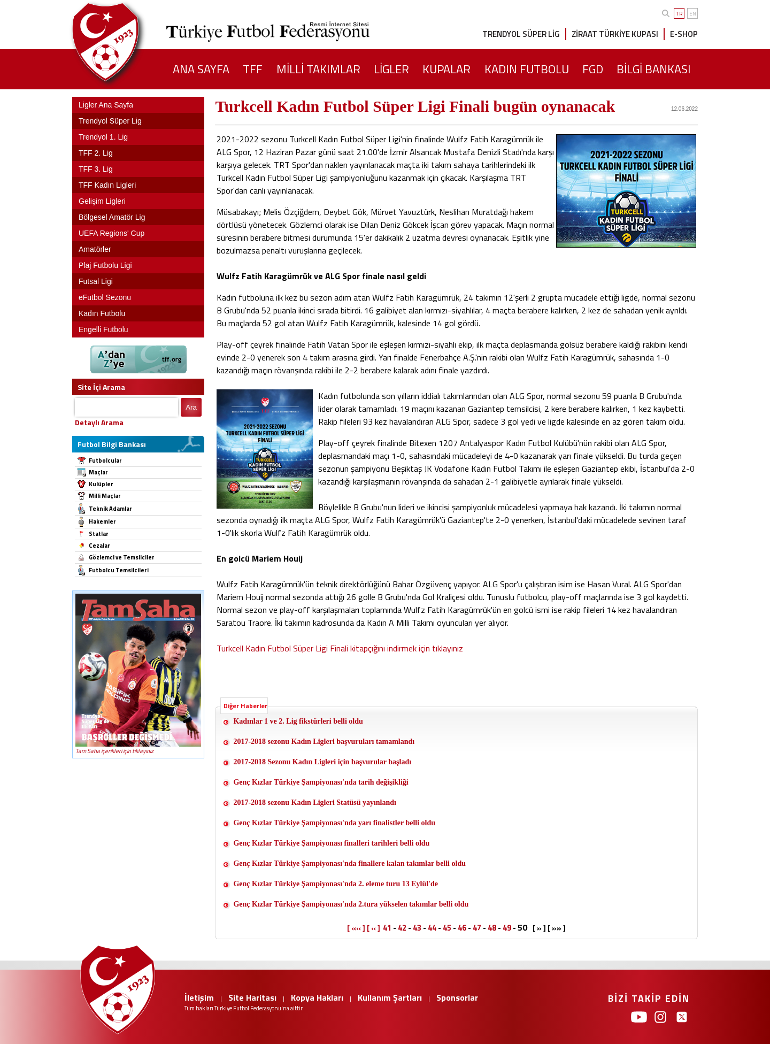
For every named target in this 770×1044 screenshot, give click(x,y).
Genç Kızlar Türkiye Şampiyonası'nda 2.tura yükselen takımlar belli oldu (350, 904)
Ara (191, 407)
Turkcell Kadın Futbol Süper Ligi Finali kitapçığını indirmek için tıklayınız (340, 648)
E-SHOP (684, 34)
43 (417, 928)
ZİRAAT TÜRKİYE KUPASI (615, 34)
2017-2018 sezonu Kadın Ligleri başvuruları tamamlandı (323, 742)
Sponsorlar (457, 997)
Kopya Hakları (317, 997)
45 (447, 928)
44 (432, 928)
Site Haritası (252, 997)
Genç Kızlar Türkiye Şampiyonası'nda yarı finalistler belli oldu (334, 823)
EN (692, 14)
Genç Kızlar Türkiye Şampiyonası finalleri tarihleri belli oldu (331, 843)
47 (477, 928)
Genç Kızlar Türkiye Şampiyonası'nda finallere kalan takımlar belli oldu (349, 863)
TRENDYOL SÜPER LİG (521, 34)
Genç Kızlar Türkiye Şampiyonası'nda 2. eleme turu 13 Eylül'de (335, 884)
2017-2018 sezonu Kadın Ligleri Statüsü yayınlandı (314, 803)
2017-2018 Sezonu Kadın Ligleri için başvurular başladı (322, 762)
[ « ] (373, 928)
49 (507, 928)
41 (387, 928)
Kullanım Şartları (390, 997)
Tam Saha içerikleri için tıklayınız (114, 751)
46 (462, 928)
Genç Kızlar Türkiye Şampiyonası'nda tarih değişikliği (320, 782)
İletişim (199, 997)
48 (492, 928)
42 (402, 928)
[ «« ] (356, 928)
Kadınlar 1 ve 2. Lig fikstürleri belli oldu (298, 721)
